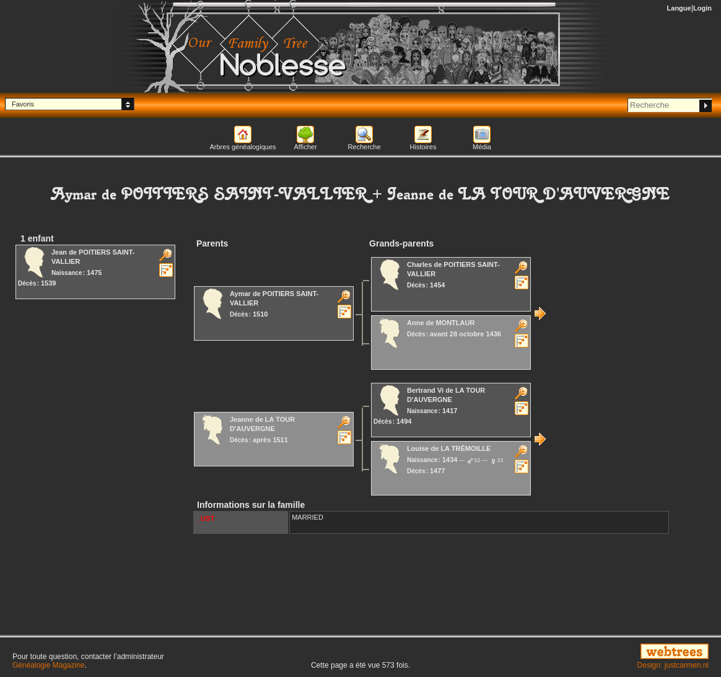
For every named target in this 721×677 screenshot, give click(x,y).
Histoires (423, 147)
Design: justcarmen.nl (673, 665)
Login (702, 8)
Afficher (305, 147)
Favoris (23, 104)
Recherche (363, 147)
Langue (679, 8)
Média (482, 147)
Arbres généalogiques (242, 147)
